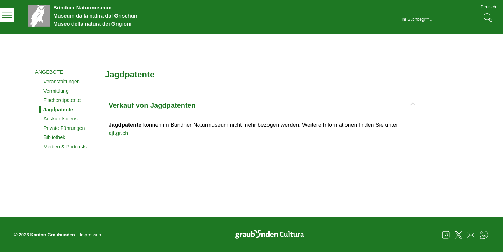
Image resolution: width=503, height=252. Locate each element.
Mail (471, 235)
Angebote (49, 72)
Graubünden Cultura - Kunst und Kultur (272, 235)
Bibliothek (54, 137)
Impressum (90, 234)
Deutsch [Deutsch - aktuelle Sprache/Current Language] (488, 7)
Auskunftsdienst (61, 118)
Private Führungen (64, 128)
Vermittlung (56, 91)
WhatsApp (483, 235)
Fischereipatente (62, 100)
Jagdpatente (58, 109)
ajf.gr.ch (118, 133)
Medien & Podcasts (65, 146)
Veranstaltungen (61, 81)
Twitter (458, 235)
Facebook (446, 235)
